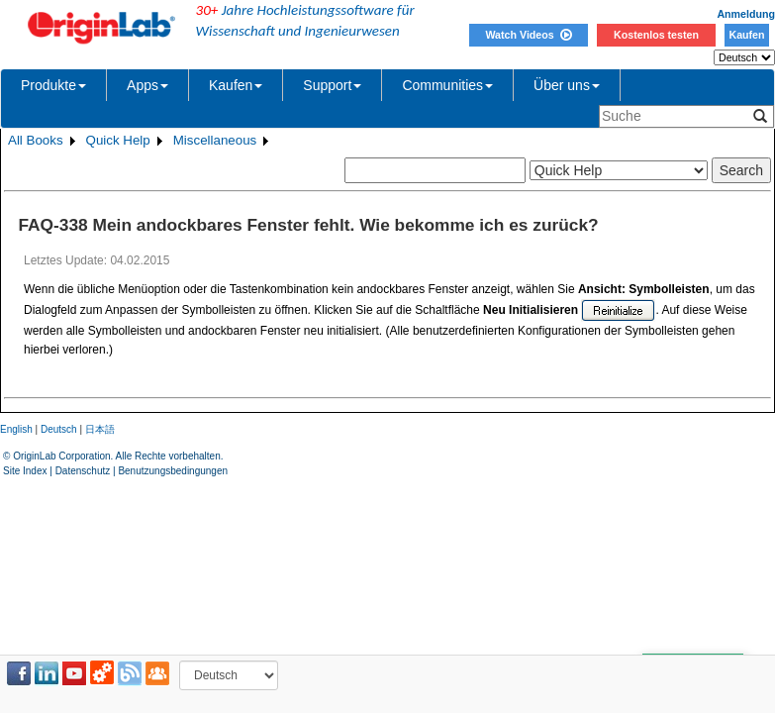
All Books (35, 140)
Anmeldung (746, 14)
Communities (447, 85)
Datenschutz (83, 470)
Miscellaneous (214, 140)
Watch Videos (528, 35)
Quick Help (118, 140)
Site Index (25, 470)
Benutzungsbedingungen (173, 470)
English (16, 429)
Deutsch (59, 429)
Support (332, 85)
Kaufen (746, 35)
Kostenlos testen (656, 35)
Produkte (53, 85)
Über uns (566, 85)
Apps (147, 85)
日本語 (100, 429)
